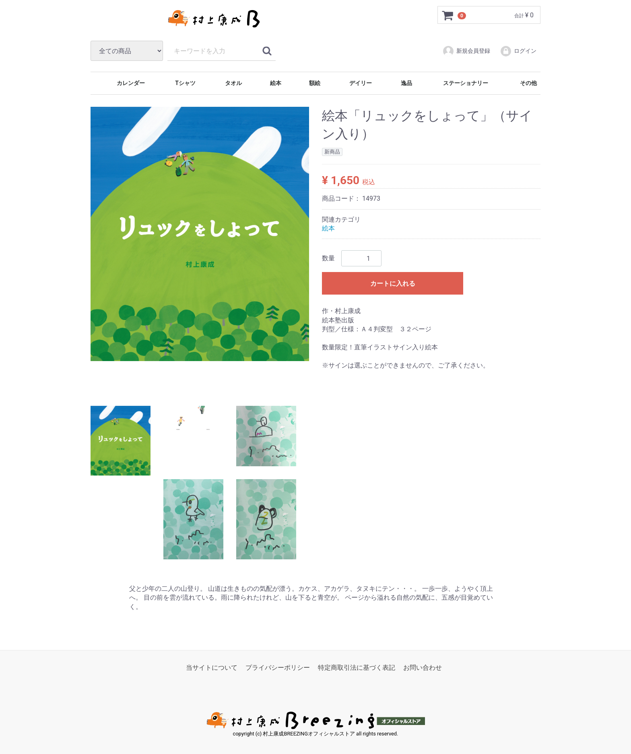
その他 (527, 83)
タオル (232, 83)
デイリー (360, 83)
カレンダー (130, 83)
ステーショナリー (465, 83)
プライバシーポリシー (277, 667)
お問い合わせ (422, 667)
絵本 (275, 83)
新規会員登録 (466, 51)
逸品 (405, 83)
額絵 (314, 83)
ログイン (518, 51)
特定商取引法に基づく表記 (356, 667)
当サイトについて (211, 667)
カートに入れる (392, 283)
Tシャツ (185, 83)
